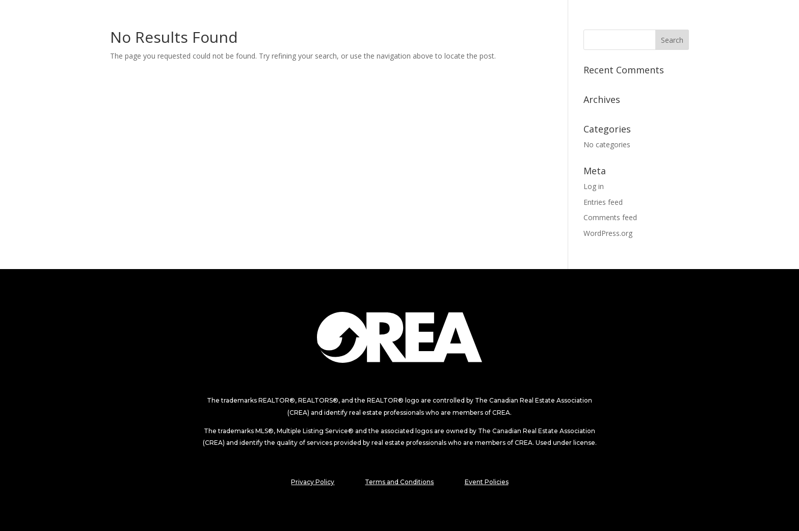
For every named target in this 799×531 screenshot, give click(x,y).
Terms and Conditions (399, 482)
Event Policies (487, 482)
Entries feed (603, 202)
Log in (593, 186)
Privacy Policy (312, 482)
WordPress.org (607, 233)
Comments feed (610, 217)
